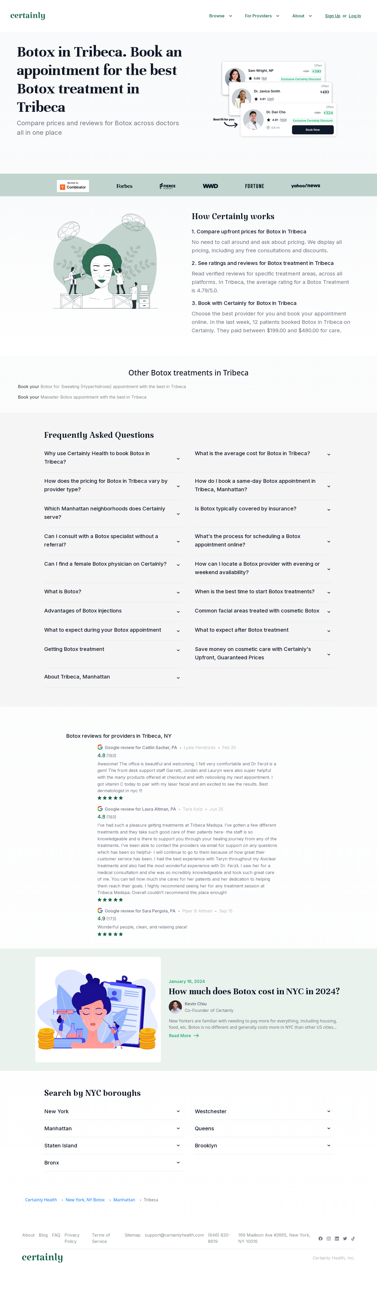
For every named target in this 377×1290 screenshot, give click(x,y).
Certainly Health (41, 1200)
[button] (222, 16)
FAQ (56, 1235)
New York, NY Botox (85, 1200)
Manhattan (124, 1200)
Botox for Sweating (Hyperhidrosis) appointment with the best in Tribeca (113, 386)
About (28, 1235)
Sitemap (133, 1235)
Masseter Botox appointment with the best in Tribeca (93, 397)
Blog (43, 1235)
